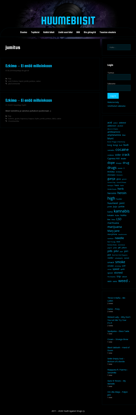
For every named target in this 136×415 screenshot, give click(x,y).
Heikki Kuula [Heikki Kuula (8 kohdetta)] (111, 189)
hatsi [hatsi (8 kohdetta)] (122, 185)
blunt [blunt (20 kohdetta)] (110, 138)
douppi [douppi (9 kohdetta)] (119, 163)
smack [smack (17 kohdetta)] (110, 262)
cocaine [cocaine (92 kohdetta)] (122, 149)
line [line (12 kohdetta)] (108, 219)
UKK (78, 32)
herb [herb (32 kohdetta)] (121, 189)
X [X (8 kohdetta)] (129, 281)
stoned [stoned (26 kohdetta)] (118, 272)
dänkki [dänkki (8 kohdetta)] (120, 168)
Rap (9, 78)
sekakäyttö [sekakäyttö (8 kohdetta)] (119, 258)
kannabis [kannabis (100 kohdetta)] (121, 211)
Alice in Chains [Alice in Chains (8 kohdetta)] (112, 129)
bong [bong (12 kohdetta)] (109, 145)
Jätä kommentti (14, 83)
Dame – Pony (113, 309)
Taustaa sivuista (108, 32)
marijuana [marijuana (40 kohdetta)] (114, 227)
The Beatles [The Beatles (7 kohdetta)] (111, 277)
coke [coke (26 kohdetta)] (118, 155)
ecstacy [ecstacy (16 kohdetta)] (111, 171)
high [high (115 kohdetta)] (111, 198)
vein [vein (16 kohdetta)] (109, 281)
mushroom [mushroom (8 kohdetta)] (122, 234)
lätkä (54, 118)
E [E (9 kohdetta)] (124, 168)
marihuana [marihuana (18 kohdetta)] (113, 222)
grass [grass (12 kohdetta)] (118, 179)
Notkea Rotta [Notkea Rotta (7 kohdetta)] (112, 245)
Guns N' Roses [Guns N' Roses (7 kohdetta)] (121, 182)
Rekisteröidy (113, 102)
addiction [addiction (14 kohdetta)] (111, 125)
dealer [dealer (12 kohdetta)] (123, 158)
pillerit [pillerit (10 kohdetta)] (124, 247)
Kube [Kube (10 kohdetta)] (117, 215)
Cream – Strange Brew (117, 339)
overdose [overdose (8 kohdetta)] (121, 245)
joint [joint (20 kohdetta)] (122, 203)
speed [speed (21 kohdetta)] (116, 269)
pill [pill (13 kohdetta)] (119, 247)
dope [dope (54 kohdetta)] (111, 162)
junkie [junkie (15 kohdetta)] (121, 206)
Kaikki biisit (48, 32)
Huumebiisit (68, 20)
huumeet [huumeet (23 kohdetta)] (112, 203)
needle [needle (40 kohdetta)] (119, 238)
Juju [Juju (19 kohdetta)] (115, 206)
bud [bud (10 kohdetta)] (120, 145)
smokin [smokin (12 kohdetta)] (110, 266)
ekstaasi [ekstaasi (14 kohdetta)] (111, 174)
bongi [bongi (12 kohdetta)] (115, 145)
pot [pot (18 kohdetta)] (109, 254)
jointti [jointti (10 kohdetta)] (109, 206)
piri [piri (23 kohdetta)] (126, 251)
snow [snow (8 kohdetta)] (109, 269)
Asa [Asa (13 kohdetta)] (123, 135)
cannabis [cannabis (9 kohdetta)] (110, 150)
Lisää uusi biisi (65, 32)
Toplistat (35, 32)
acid (9, 81)
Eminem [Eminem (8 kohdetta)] (120, 175)
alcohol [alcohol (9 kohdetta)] (120, 126)
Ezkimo (15, 81)
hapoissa (24, 118)
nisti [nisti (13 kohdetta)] (118, 241)
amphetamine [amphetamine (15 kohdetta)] (114, 134)
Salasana (111, 83)
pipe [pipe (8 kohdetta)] (121, 251)
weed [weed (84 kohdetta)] (123, 280)
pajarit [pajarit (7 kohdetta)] (109, 248)
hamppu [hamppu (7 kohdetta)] (110, 185)
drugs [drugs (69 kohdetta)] (111, 167)
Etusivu (23, 32)
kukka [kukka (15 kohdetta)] (123, 215)
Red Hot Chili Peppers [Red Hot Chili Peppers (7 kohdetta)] (119, 255)
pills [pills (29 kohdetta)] (109, 251)
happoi (31, 118)
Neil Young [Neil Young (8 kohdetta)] (111, 242)
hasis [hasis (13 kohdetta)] (117, 185)
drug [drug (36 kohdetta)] (126, 163)
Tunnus (110, 72)
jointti (26, 81)
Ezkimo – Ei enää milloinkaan (28, 66)
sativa (38, 81)
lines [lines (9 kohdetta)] (113, 219)
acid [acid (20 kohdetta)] (109, 122)
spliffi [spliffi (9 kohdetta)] (122, 269)
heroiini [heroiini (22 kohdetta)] (111, 193)
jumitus (32, 81)
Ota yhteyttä (90, 32)
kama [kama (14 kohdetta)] (110, 211)
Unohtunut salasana (116, 106)
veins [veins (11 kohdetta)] (115, 281)
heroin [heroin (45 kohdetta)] (121, 193)
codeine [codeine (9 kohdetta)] (110, 155)
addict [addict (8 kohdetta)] (115, 123)
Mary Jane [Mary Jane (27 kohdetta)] (113, 231)
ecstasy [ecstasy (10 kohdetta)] (119, 172)
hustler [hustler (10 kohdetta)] (119, 199)
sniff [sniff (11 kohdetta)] (123, 266)
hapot (21, 81)
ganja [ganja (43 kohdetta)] (111, 178)
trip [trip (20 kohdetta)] (119, 276)
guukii (17, 118)
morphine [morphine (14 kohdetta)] (112, 234)
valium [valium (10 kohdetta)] (124, 276)
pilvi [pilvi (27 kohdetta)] (116, 251)
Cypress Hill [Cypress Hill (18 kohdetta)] (113, 158)
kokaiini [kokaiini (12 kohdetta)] (110, 215)
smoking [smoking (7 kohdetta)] (118, 266)
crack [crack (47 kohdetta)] (125, 154)
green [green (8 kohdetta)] (124, 179)
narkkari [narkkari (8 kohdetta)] (110, 238)
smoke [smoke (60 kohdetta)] (120, 262)
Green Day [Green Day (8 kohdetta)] (111, 182)
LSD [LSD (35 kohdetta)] (118, 219)
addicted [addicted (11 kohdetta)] (122, 123)
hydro (37, 118)
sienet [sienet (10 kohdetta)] (126, 258)
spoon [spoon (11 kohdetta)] (110, 273)
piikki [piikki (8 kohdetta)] (115, 248)
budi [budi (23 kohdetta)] (126, 144)
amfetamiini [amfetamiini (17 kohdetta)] (113, 131)
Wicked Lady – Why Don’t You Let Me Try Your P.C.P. (118, 320)
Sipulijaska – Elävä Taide (118, 331)
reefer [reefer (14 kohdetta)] (110, 258)
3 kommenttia (13, 121)
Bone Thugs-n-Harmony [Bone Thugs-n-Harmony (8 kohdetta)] (116, 142)
